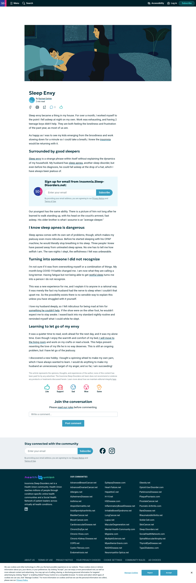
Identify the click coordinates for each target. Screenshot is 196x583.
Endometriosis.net (79, 552)
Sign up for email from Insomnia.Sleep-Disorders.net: (74, 183)
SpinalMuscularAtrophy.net (153, 538)
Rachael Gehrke (45, 99)
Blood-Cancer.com (79, 520)
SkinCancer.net (147, 524)
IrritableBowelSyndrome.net (118, 510)
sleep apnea (76, 162)
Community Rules (135, 560)
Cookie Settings (113, 560)
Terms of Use (50, 201)
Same (98, 388)
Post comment (73, 423)
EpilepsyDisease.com (115, 482)
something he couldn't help (44, 310)
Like (46, 388)
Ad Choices (154, 560)
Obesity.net (145, 482)
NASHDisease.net (113, 548)
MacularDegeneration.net (117, 524)
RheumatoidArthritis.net (151, 515)
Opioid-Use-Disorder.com (152, 487)
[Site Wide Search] (27, 3)
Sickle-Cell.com (147, 520)
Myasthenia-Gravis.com (116, 543)
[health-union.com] (39, 477)
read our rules (65, 407)
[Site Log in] (172, 3)
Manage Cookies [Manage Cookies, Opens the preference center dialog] (131, 573)
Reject (150, 573)
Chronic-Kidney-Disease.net (83, 538)
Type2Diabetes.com (149, 548)
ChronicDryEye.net (79, 529)
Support (59, 388)
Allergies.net (76, 492)
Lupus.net (109, 520)
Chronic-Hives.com (79, 534)
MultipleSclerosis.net (115, 538)
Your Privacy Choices (88, 560)
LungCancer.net (112, 515)
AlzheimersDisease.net (81, 496)
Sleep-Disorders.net (149, 529)
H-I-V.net (109, 496)
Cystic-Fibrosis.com (79, 548)
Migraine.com (111, 534)
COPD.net (74, 543)
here (114, 379)
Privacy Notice (98, 198)
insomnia (105, 139)
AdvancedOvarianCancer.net (84, 487)
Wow (85, 388)
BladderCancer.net (79, 515)
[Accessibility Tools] (155, 3)
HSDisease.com (112, 501)
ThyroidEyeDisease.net (150, 543)
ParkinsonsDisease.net (151, 492)
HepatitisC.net (112, 492)
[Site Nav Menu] (15, 3)
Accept (169, 573)
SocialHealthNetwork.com (152, 534)
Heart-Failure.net (113, 487)
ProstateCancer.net (149, 501)
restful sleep (96, 274)
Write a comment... (41, 414)
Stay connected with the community (51, 444)
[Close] (192, 573)
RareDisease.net (147, 510)
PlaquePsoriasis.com (150, 496)
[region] (98, 573)
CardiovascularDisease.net (83, 524)
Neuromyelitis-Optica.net (117, 552)
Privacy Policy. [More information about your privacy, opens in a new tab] (22, 580)
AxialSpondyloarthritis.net (82, 510)
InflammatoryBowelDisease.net (120, 506)
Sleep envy (35, 158)
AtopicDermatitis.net (80, 506)
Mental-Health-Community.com (120, 529)
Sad (72, 388)
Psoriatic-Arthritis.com (150, 506)
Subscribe (187, 3)
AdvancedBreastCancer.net (83, 482)
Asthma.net (75, 501)
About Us (29, 560)
